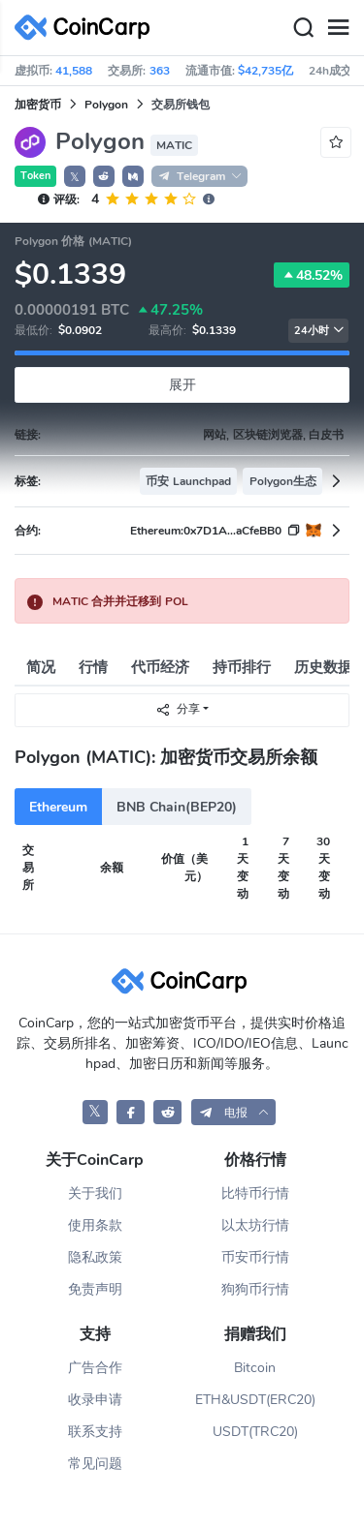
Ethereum (58, 807)
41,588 (73, 70)
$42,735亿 (265, 70)
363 (159, 70)
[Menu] (337, 28)
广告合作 (95, 1368)
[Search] (302, 28)
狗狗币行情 (255, 1289)
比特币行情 (255, 1193)
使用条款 (95, 1225)
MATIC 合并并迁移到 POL (120, 601)
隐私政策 (95, 1257)
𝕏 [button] (75, 177)
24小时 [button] (319, 330)
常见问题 (95, 1463)
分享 (177, 709)
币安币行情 (255, 1257)
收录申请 (95, 1399)
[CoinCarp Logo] (87, 28)
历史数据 (323, 667)
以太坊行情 (255, 1225)
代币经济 (160, 667)
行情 (93, 667)
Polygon (106, 104)
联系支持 (95, 1431)
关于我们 (95, 1193)
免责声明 (95, 1289)
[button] (104, 176)
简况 (40, 667)
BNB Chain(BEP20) (176, 807)
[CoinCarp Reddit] (167, 1112)
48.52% (312, 275)
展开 (182, 385)
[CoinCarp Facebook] (130, 1112)
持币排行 (242, 667)
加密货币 (38, 104)
